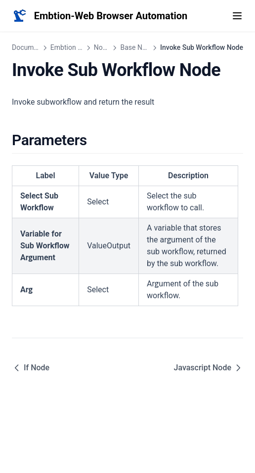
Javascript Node (208, 368)
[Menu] (237, 16)
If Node (30, 368)
